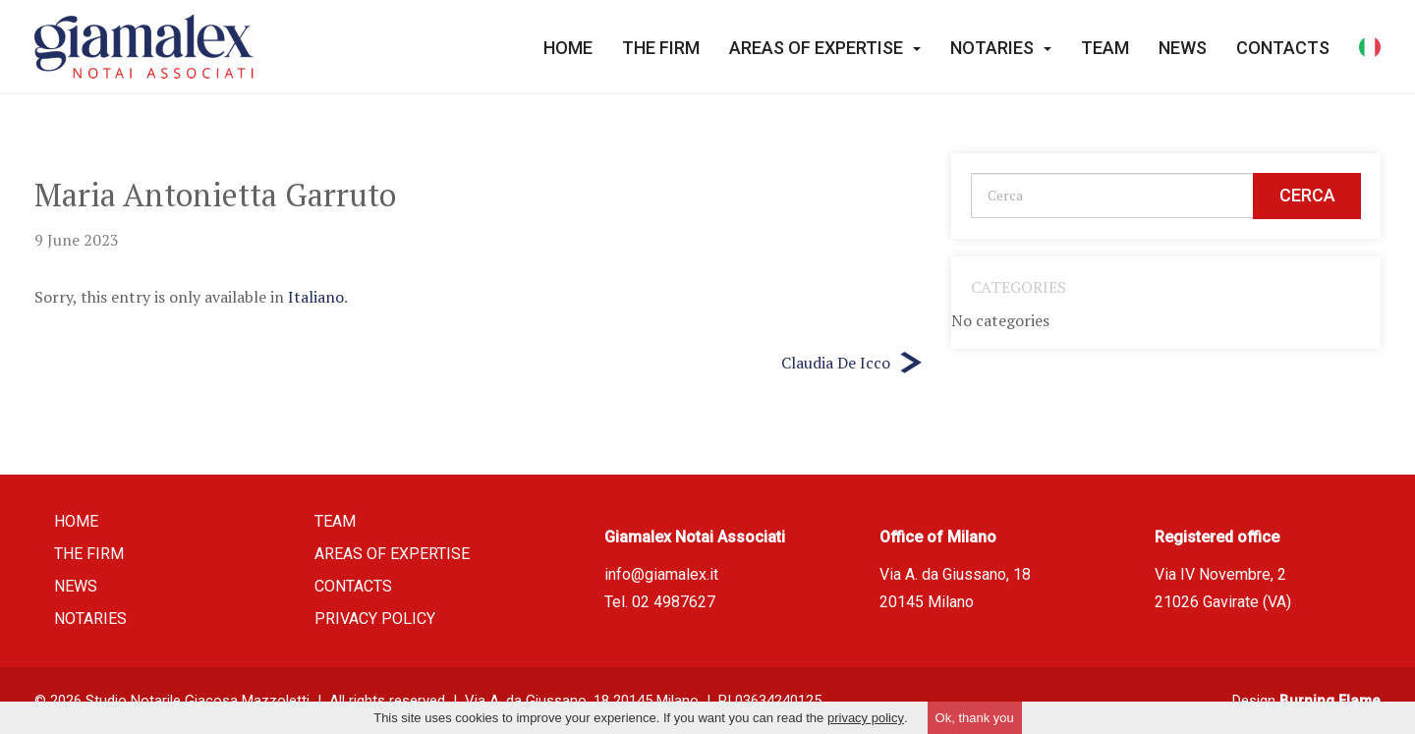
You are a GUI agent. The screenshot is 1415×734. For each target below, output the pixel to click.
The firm (661, 47)
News (1183, 47)
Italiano (316, 297)
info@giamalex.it (661, 574)
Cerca (1307, 195)
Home (568, 47)
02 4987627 (673, 602)
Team (1105, 47)
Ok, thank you (974, 717)
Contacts (1283, 47)
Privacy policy (374, 618)
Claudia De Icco (835, 362)
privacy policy (865, 717)
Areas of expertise (825, 47)
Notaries (1000, 47)
